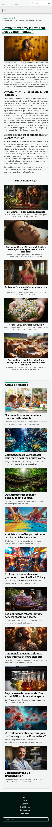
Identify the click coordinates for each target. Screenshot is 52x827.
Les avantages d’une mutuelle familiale (26, 212)
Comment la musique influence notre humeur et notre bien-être (23, 655)
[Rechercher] (41, 3)
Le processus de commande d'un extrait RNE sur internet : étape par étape (25, 696)
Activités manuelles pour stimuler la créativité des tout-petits (25, 536)
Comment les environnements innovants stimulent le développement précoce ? (23, 418)
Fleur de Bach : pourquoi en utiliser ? (26, 325)
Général (12, 18)
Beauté (25, 804)
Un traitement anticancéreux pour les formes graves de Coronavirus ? (25, 735)
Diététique (25, 807)
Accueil (4, 18)
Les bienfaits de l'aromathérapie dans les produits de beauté (24, 615)
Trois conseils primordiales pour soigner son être (26, 288)
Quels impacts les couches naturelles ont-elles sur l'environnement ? (20, 497)
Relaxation (25, 810)
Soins (25, 797)
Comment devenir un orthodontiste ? (17, 774)
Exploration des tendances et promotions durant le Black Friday (25, 576)
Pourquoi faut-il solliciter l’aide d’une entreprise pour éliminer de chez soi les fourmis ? (26, 362)
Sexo (25, 801)
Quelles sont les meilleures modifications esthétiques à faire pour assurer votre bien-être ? (26, 249)
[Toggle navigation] (4, 10)
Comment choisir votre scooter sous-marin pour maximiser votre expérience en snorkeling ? (24, 458)
